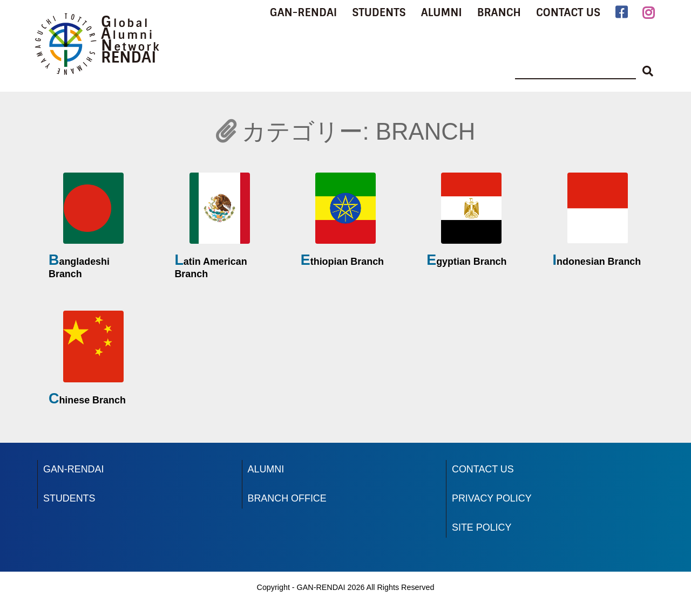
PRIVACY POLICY (492, 498)
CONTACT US (568, 12)
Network (131, 47)
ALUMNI (441, 12)
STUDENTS (378, 12)
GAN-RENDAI (303, 12)
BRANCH (499, 12)
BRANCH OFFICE (287, 498)
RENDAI (128, 57)
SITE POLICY (481, 527)
